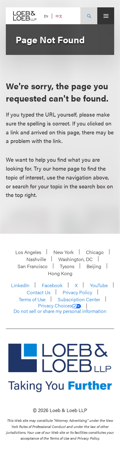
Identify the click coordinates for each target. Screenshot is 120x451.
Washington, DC (75, 259)
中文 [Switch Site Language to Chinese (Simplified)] (59, 16)
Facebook (52, 285)
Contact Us (38, 292)
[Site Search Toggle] (88, 15)
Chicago (95, 252)
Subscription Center (79, 299)
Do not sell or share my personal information (60, 311)
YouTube (99, 285)
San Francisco (32, 266)
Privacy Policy (77, 292)
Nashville (36, 259)
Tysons (67, 266)
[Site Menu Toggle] (105, 15)
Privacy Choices (59, 305)
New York (63, 252)
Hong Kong (60, 273)
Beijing (94, 266)
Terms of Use (32, 299)
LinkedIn (20, 285)
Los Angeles (28, 252)
